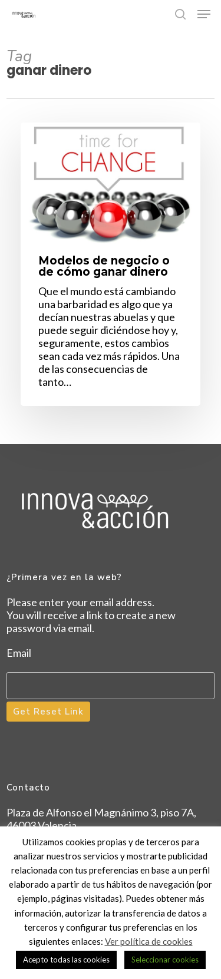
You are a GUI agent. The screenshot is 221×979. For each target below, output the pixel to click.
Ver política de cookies (149, 941)
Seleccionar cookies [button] (165, 959)
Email (18, 652)
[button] (203, 14)
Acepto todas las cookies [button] (66, 959)
